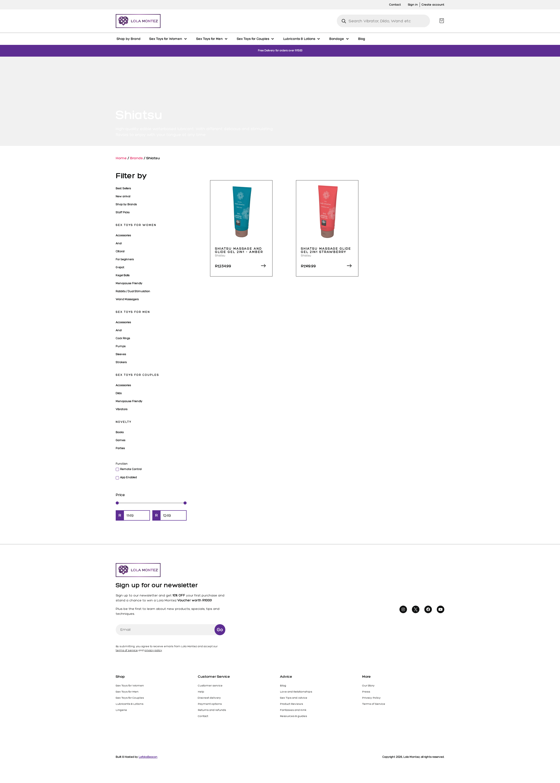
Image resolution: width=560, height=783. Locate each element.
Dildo (119, 393)
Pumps (121, 346)
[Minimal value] (151, 502)
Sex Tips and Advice (293, 697)
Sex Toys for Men (133, 312)
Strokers (121, 362)
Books (120, 432)
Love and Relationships (296, 691)
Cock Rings (123, 338)
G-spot (120, 267)
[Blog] (361, 39)
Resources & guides (293, 716)
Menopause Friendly (129, 283)
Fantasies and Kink (293, 710)
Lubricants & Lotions (129, 703)
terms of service (127, 650)
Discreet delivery (209, 697)
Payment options (210, 703)
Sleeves (121, 354)
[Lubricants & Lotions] (302, 39)
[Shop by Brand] (129, 39)
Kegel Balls (123, 275)
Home (121, 158)
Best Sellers (123, 188)
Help (201, 691)
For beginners (125, 259)
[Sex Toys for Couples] (256, 39)
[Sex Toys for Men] (212, 39)
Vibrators (121, 409)
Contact (203, 716)
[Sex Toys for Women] (168, 39)
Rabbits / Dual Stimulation (133, 291)
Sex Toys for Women (136, 225)
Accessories (123, 235)
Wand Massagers (127, 299)
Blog (283, 685)
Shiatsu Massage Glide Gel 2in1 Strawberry (326, 250)
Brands (136, 158)
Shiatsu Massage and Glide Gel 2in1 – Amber (239, 250)
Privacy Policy (371, 697)
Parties (120, 448)
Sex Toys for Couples (137, 375)
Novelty (123, 422)
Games (120, 440)
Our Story (368, 685)
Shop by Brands (126, 204)
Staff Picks (123, 212)
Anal (119, 243)
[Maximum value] (173, 515)
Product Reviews (291, 703)
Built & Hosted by (136, 757)
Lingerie (121, 710)
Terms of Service (373, 703)
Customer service (210, 685)
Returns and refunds (212, 710)
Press (366, 691)
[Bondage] (339, 39)
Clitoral (120, 251)
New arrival (123, 196)
